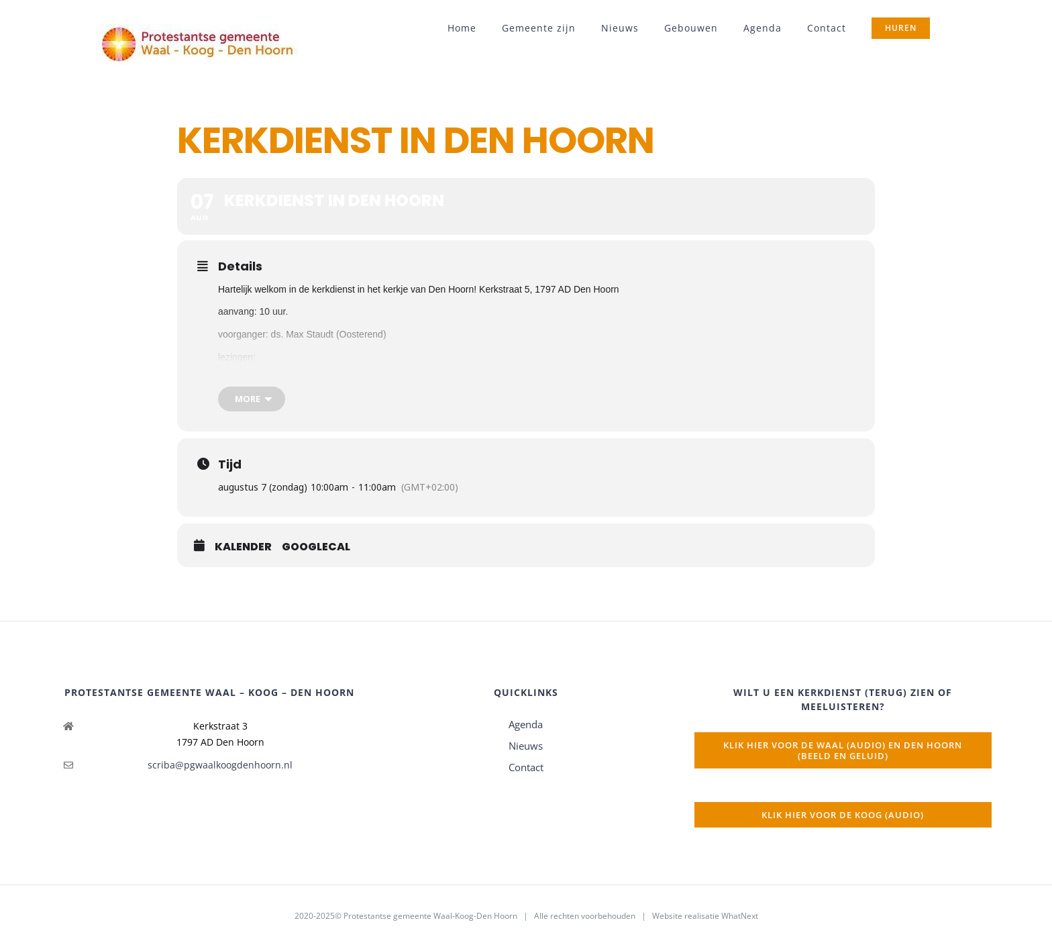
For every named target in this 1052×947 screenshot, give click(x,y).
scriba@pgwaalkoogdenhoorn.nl (220, 764)
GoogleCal (316, 547)
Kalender (243, 547)
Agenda (526, 724)
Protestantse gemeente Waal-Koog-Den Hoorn (430, 915)
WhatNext (739, 915)
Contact (526, 767)
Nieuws (526, 745)
